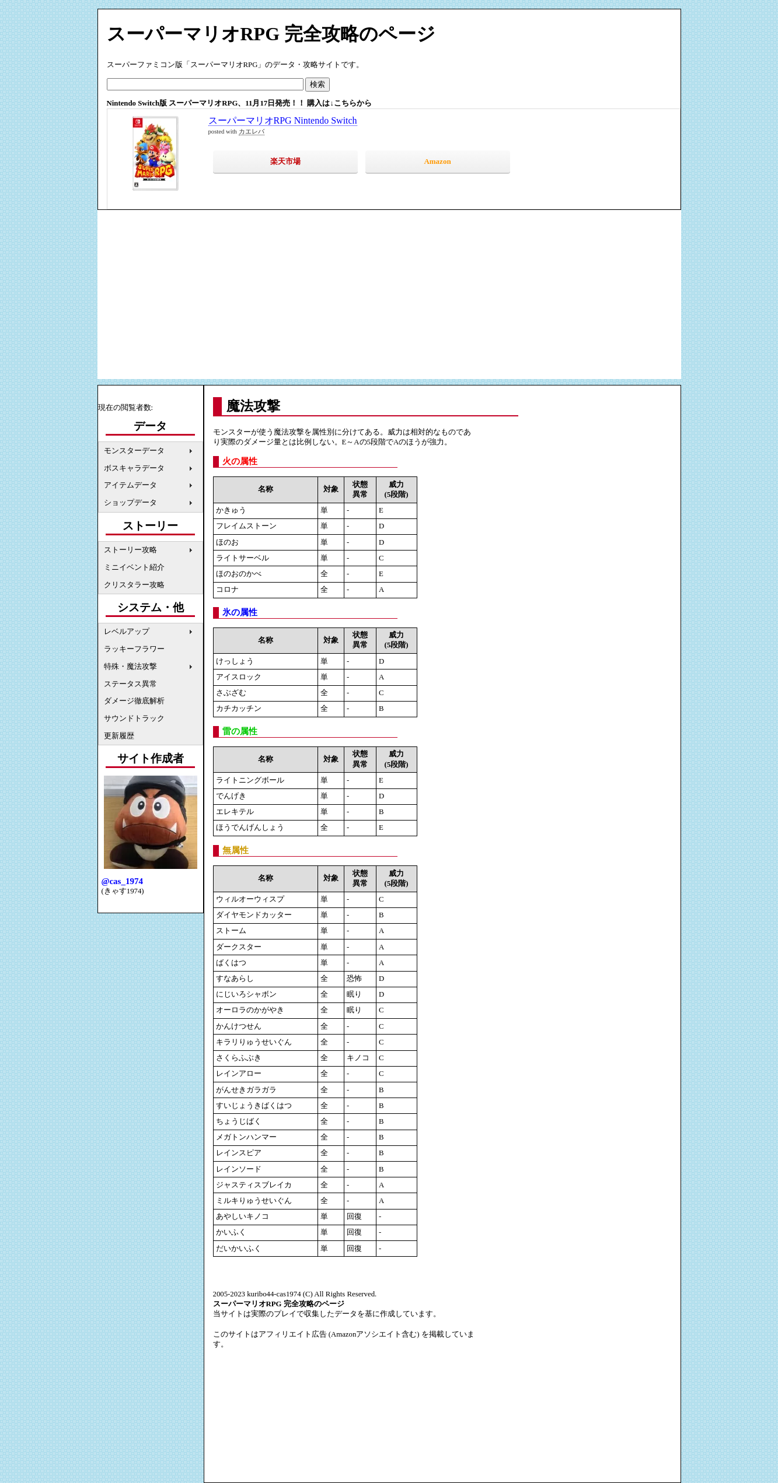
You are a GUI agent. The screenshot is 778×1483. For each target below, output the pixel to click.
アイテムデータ (130, 485)
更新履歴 (119, 736)
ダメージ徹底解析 (134, 701)
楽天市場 (285, 161)
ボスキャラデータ (134, 468)
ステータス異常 (130, 684)
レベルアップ (126, 631)
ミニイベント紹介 (134, 567)
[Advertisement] (389, 297)
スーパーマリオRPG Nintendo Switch (282, 120)
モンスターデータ (134, 451)
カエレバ (251, 131)
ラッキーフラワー (134, 649)
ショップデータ (130, 503)
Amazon (437, 161)
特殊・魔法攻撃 (130, 666)
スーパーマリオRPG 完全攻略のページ (271, 33)
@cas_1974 (122, 881)
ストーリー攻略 (130, 550)
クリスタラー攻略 (134, 585)
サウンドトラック (134, 718)
